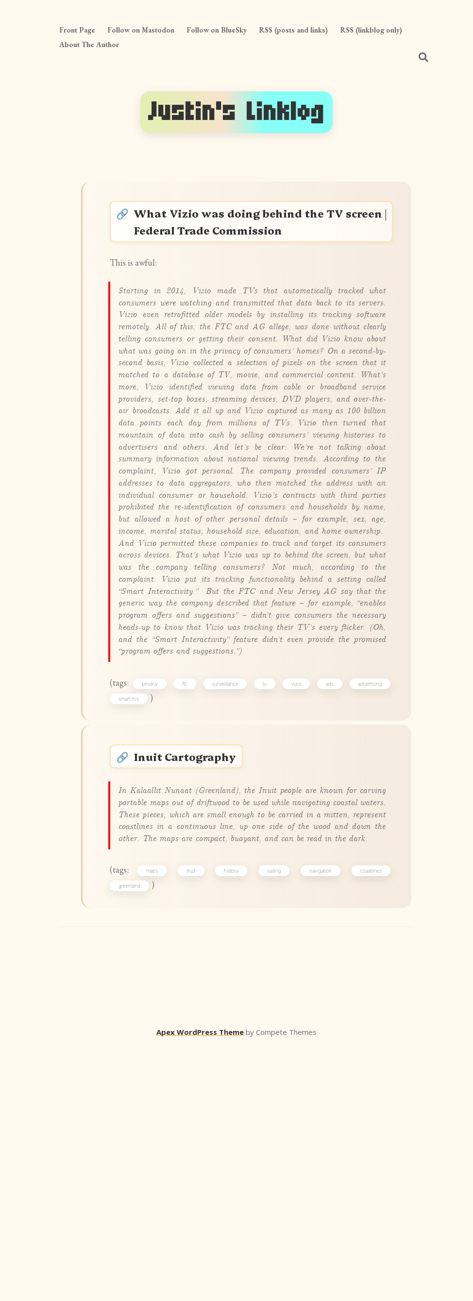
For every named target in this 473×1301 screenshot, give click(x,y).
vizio (296, 870)
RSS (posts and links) (293, 29)
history (234, 1120)
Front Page (77, 29)
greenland (135, 1137)
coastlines (367, 1120)
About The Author (89, 44)
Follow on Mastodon (140, 29)
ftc (190, 870)
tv (267, 870)
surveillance (229, 870)
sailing (274, 1120)
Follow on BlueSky (216, 29)
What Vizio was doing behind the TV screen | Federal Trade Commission (261, 226)
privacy (157, 870)
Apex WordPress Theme (200, 1287)
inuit (196, 1120)
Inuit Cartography (195, 953)
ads (328, 870)
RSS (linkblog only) (371, 29)
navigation (319, 1120)
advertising (366, 870)
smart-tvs (134, 887)
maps (159, 1120)
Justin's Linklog (236, 112)
